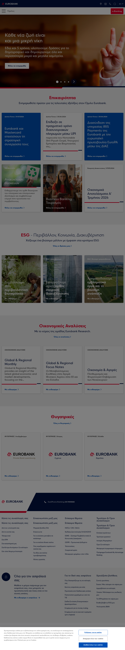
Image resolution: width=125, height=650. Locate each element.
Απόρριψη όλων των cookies (93, 639)
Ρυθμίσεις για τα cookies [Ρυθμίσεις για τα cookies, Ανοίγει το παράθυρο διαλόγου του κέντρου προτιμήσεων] (93, 632)
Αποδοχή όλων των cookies (93, 645)
